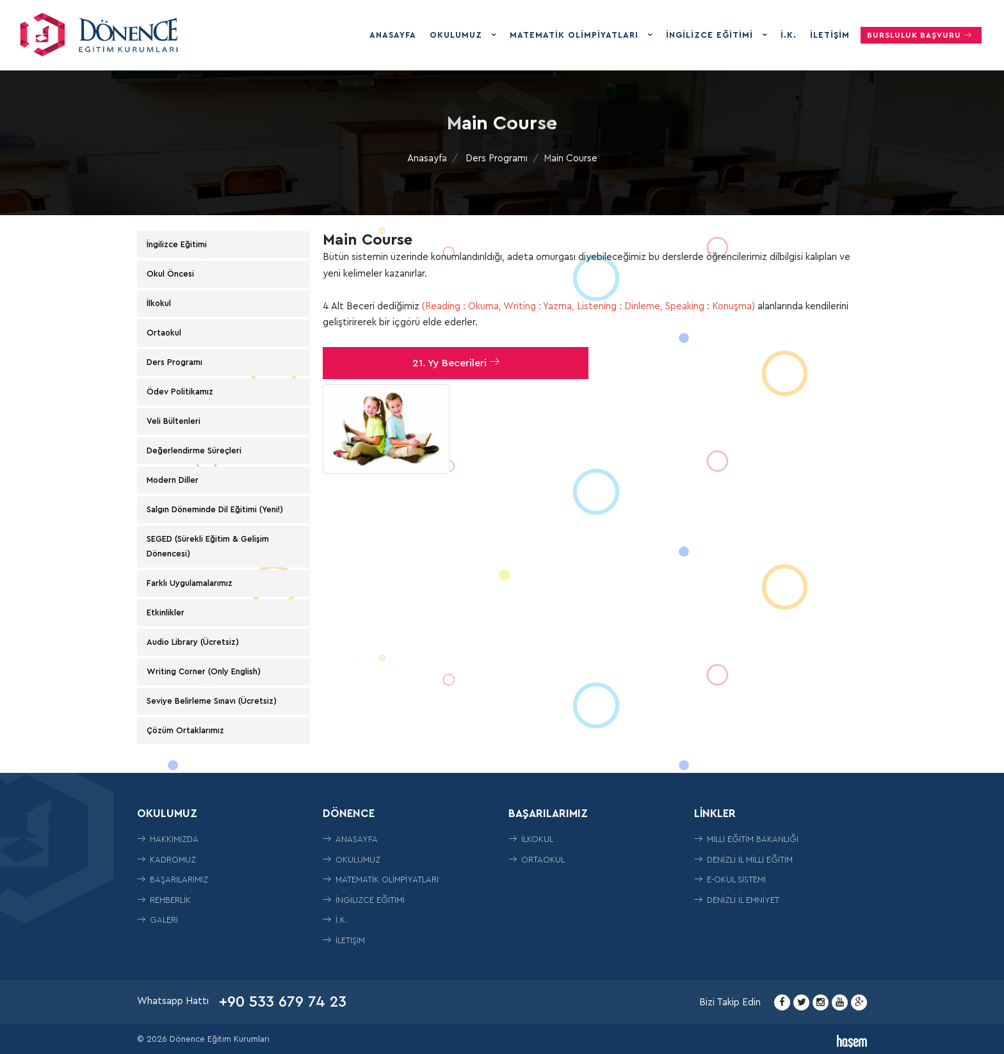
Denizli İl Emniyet (736, 900)
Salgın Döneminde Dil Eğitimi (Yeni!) (215, 509)
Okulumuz (457, 35)
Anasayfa (392, 35)
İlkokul (159, 303)
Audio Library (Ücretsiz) (193, 642)
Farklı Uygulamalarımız (189, 583)
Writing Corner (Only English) (204, 671)
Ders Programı (497, 158)
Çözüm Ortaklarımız (185, 730)
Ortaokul (164, 332)
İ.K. (789, 35)
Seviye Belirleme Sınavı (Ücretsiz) (212, 701)
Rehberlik (164, 900)
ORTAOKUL (536, 859)
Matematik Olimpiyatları (576, 35)
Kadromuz (166, 859)
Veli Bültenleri (173, 421)
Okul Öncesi (170, 274)
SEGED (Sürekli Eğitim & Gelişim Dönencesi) (208, 546)
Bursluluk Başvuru (921, 35)
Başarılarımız (172, 879)
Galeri (157, 920)
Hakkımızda (167, 839)
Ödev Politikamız (180, 391)
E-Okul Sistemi (730, 879)
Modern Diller (172, 480)
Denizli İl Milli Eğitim (743, 859)
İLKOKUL (530, 839)
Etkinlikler (165, 612)
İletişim (830, 35)
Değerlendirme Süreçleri (194, 450)
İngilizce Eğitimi (711, 35)
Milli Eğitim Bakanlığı (746, 839)
